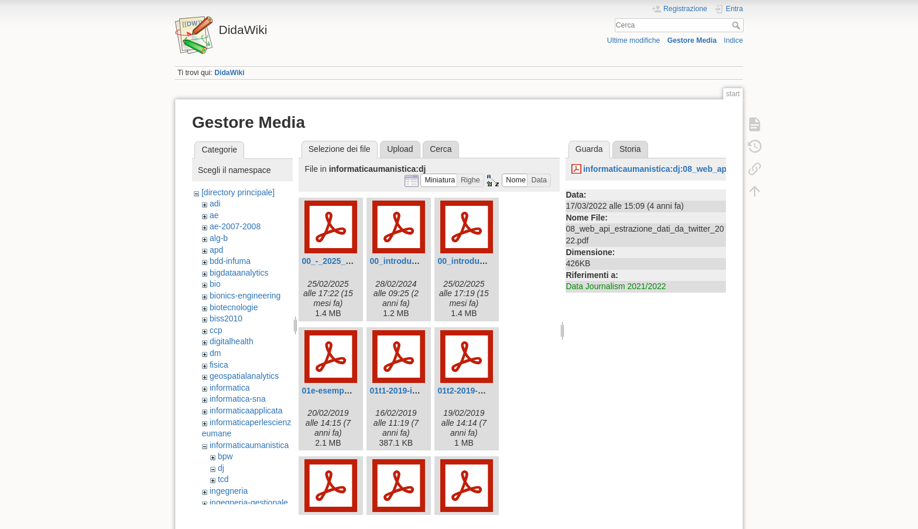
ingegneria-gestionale (249, 502)
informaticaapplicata (246, 410)
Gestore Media (692, 40)
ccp (216, 330)
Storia (630, 149)
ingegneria (229, 491)
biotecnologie (234, 307)
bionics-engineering (245, 295)
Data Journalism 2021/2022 (616, 286)
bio (215, 284)
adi (215, 203)
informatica (229, 387)
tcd (223, 479)
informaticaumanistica (249, 445)
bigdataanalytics (239, 272)
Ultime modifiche (633, 40)
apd (216, 250)
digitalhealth (232, 341)
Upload (400, 149)
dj (221, 468)
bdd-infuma (230, 261)
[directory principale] (238, 192)
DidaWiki (229, 73)
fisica (219, 364)
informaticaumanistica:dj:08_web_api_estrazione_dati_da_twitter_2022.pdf (728, 169)
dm (215, 353)
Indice (733, 40)
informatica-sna (238, 398)
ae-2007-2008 (235, 226)
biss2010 (226, 318)
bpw (225, 456)
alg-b (219, 238)
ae (214, 215)
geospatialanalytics (244, 376)
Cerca (737, 25)
